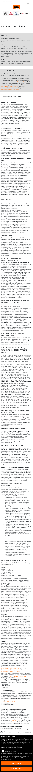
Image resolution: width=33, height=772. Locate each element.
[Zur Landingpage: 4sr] (27, 13)
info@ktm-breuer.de (16, 720)
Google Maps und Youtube (10, 751)
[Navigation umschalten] (28, 2)
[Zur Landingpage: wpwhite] (22, 13)
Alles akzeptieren (16, 769)
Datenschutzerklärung (23, 743)
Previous (2, 14)
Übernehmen (16, 763)
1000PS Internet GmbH (8, 701)
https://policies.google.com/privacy (10, 89)
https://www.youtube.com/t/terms (18, 82)
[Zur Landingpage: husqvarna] (16, 13)
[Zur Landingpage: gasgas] (11, 13)
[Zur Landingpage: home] (5, 13)
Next (30, 14)
